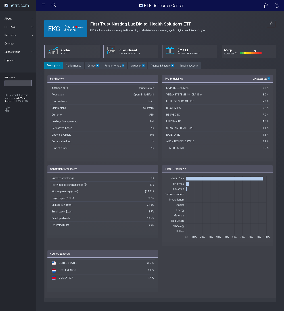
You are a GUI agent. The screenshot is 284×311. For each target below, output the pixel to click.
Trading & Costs (189, 65)
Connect (19, 43)
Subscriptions (19, 51)
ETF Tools (19, 26)
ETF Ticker (10, 77)
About (19, 18)
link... (151, 101)
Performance (73, 65)
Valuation (138, 65)
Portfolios (19, 35)
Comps (93, 65)
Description (53, 65)
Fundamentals (114, 65)
